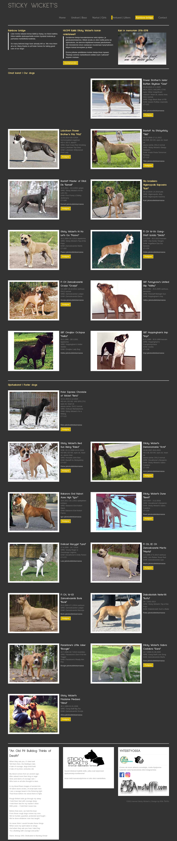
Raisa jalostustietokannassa (72, 466)
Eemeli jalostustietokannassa (72, 204)
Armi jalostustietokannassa (153, 471)
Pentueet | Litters (121, 17)
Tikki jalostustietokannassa (153, 161)
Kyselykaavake (71, 63)
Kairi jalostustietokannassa (153, 200)
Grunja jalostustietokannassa (72, 300)
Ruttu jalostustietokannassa (154, 613)
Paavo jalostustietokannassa (72, 252)
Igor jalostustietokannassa (71, 517)
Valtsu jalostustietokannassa (154, 300)
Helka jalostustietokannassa (72, 353)
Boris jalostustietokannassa (71, 614)
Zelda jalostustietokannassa (154, 252)
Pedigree (148, 115)
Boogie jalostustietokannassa (72, 666)
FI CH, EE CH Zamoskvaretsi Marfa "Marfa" (154, 548)
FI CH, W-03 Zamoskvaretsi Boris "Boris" (71, 598)
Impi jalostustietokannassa (153, 353)
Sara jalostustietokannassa (153, 661)
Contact (162, 17)
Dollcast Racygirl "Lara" (73, 544)
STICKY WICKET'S (33, 5)
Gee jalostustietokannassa (153, 111)
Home (62, 17)
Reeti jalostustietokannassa (154, 514)
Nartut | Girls (99, 17)
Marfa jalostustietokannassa (154, 563)
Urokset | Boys (79, 17)
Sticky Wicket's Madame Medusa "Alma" (70, 699)
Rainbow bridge (144, 17)
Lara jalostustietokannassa (71, 561)
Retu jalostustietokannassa (71, 425)
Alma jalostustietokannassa (71, 715)
